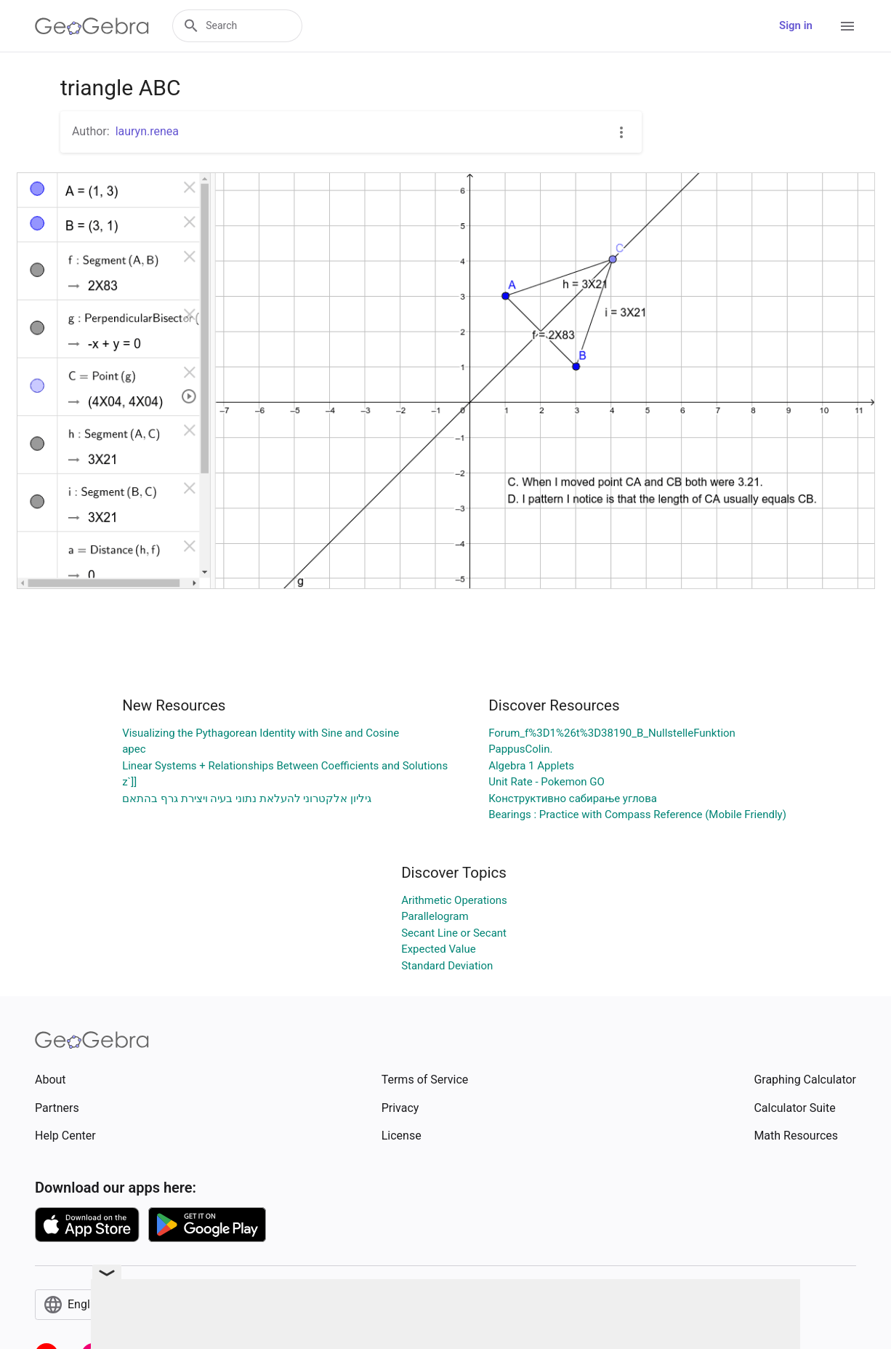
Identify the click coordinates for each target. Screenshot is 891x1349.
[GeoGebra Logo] (92, 26)
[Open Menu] (847, 26)
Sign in (796, 25)
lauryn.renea (147, 131)
